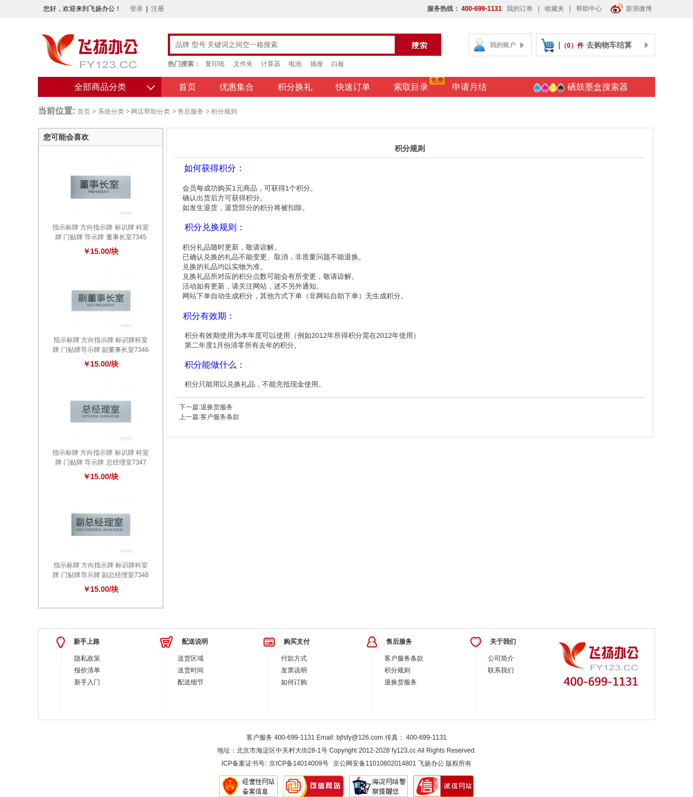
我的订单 (520, 8)
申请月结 (469, 87)
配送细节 (191, 682)
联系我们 (501, 670)
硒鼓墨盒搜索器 (580, 87)
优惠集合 (236, 87)
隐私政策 (87, 658)
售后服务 (191, 111)
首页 (187, 87)
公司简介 (501, 658)
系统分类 (111, 111)
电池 (295, 64)
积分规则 (397, 670)
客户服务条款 (219, 417)
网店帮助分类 (150, 111)
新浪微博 (631, 8)
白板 (337, 64)
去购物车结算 (609, 45)
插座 (316, 64)
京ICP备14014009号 (298, 763)
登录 (136, 8)
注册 (157, 8)
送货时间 (191, 670)
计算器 (270, 64)
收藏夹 (554, 8)
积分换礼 (295, 87)
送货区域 (191, 658)
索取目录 (411, 87)
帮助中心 (589, 8)
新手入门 (87, 682)
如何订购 (294, 682)
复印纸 (215, 64)
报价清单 (87, 670)
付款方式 (294, 658)
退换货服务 (216, 407)
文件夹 (243, 64)
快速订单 (353, 87)
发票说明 (294, 670)
